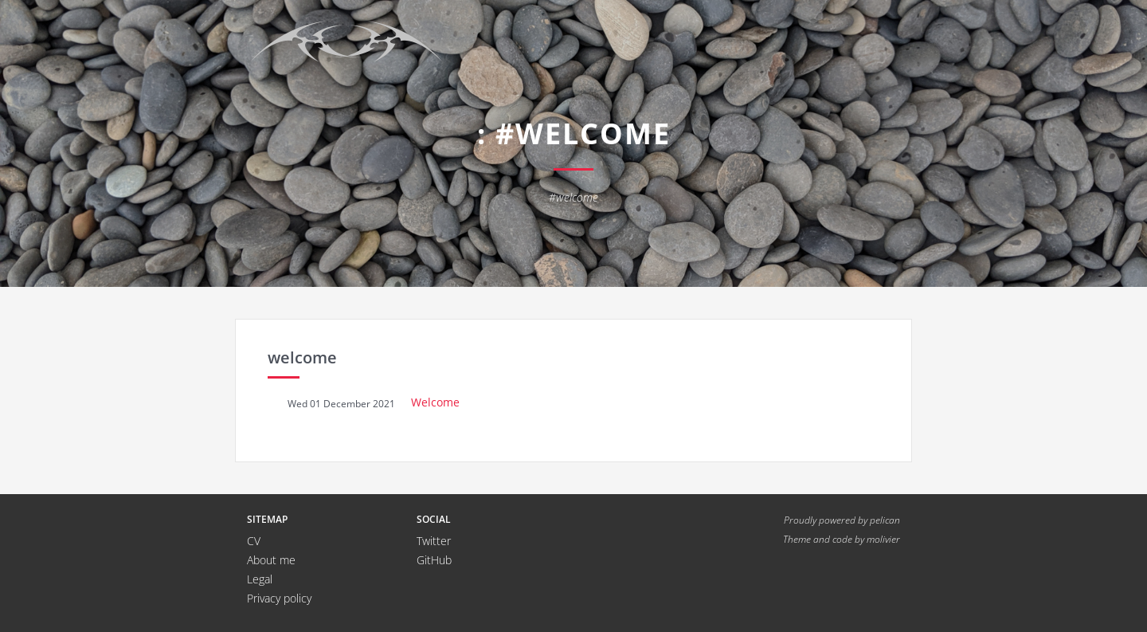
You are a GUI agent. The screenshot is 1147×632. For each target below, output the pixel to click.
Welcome (435, 402)
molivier (883, 538)
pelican (885, 519)
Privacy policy (279, 598)
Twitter (434, 540)
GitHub (434, 559)
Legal (259, 579)
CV (253, 540)
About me (271, 559)
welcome (302, 357)
